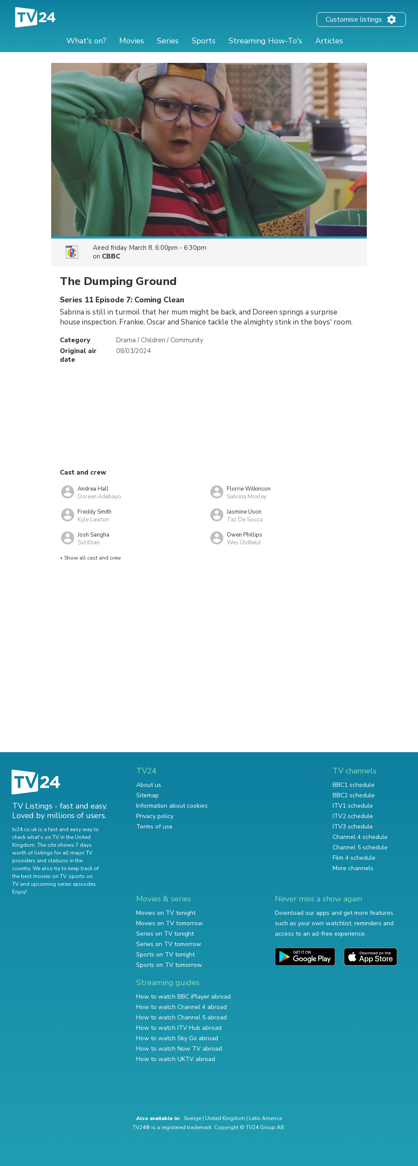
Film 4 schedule (354, 858)
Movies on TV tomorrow (169, 923)
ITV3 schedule (353, 826)
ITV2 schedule (353, 816)
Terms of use (154, 826)
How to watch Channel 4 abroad (181, 1007)
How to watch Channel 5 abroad (181, 1017)
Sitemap (147, 795)
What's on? (86, 41)
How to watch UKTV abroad (175, 1059)
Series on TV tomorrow (168, 944)
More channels (353, 868)
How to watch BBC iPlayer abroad (183, 996)
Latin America (265, 1118)
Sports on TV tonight (165, 954)
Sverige (192, 1118)
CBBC (111, 256)
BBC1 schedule (354, 785)
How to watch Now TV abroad (179, 1049)
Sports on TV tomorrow (169, 965)
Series (168, 41)
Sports (204, 41)
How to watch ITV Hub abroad (179, 1028)
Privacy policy (154, 816)
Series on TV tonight (165, 934)
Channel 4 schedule (360, 837)
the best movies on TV (39, 876)
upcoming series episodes (63, 884)
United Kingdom (225, 1118)
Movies (131, 41)
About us (148, 785)
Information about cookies (172, 806)
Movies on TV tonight (166, 913)
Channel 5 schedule (360, 847)
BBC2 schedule (354, 795)
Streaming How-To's (265, 41)
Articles (329, 41)
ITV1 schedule (353, 806)
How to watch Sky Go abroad (177, 1038)
